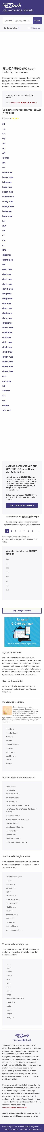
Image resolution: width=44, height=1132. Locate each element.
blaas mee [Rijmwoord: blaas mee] (7, 172)
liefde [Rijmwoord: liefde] (8, 740)
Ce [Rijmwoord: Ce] (3, 240)
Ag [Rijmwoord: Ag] (3, 148)
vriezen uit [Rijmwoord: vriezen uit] (10, 835)
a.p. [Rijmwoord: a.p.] (4, 138)
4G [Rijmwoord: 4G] (3, 129)
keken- (9, 911)
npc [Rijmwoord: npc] (7, 563)
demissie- (10, 888)
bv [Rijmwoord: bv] (3, 221)
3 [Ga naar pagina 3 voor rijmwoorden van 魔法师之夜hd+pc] (15, 531)
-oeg (8, 994)
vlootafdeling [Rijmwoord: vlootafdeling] (11, 831)
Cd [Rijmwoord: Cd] (3, 235)
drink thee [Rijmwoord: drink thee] (7, 352)
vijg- (8, 892)
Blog (7, 1129)
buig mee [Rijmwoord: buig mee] (6, 211)
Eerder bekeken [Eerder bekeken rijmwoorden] (10, 28)
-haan (8, 1010)
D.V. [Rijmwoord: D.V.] (4, 250)
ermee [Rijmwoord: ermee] (5, 405)
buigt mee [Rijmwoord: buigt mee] (7, 216)
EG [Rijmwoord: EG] (3, 395)
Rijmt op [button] (7, 21)
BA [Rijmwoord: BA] (3, 162)
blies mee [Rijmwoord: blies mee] (7, 182)
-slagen (9, 1014)
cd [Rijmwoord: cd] (3, 230)
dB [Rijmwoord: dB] (3, 264)
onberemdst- (11, 915)
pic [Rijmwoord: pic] (7, 581)
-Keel (8, 975)
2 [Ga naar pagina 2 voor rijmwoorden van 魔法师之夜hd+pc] (11, 531)
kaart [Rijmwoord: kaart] (8, 763)
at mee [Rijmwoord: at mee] (5, 158)
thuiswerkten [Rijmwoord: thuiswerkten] (11, 823)
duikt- (8, 880)
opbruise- (10, 884)
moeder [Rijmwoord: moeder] (9, 729)
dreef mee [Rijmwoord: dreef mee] (7, 332)
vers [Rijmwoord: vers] (8, 760)
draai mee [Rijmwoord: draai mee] (7, 323)
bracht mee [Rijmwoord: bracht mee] (8, 196)
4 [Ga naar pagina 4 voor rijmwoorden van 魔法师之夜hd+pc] (19, 531)
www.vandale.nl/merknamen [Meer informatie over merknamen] (14, 1107)
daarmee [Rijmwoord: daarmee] (6, 255)
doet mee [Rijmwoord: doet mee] (7, 313)
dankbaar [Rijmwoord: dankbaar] (10, 756)
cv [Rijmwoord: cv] (3, 245)
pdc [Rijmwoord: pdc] (7, 572)
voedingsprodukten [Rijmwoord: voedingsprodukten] (14, 827)
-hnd (8, 1006)
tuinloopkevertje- (13, 876)
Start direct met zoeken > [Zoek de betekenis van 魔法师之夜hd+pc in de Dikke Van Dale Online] (22, 505)
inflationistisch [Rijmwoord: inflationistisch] (12, 794)
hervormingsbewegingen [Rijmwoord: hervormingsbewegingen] (16, 805)
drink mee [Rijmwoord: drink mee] (7, 347)
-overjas (9, 1017)
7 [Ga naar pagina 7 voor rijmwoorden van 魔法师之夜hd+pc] (32, 531)
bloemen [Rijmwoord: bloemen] (9, 752)
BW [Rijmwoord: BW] (4, 226)
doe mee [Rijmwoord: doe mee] (6, 303)
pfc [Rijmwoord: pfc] (7, 577)
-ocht (8, 991)
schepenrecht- (12, 899)
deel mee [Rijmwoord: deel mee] (6, 274)
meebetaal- (11, 903)
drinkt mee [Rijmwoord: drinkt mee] (7, 357)
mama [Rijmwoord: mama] (8, 737)
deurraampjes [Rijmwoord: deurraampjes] (12, 798)
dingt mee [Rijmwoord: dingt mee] (7, 298)
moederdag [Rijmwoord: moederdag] (11, 733)
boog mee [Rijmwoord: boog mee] (7, 187)
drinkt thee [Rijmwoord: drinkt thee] (7, 361)
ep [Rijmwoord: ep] (3, 400)
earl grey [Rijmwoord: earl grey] (6, 381)
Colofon (23, 1129)
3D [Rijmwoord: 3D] (3, 124)
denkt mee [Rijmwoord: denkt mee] (7, 289)
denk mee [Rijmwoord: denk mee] (7, 284)
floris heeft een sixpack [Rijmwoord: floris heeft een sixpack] (16, 842)
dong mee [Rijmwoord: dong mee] (7, 318)
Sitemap (14, 1129)
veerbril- (9, 918)
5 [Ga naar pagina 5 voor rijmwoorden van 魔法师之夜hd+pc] (24, 531)
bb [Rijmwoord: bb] (3, 167)
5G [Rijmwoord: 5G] (3, 133)
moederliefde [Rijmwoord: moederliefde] (11, 744)
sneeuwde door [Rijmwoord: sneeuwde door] (12, 838)
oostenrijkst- (11, 926)
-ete (7, 987)
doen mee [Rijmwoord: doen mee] (7, 308)
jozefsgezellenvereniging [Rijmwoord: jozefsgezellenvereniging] (16, 819)
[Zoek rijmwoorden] (27, 20)
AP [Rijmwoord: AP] (3, 153)
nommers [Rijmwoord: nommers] (10, 790)
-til (7, 979)
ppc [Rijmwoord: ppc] (7, 585)
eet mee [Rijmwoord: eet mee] (6, 390)
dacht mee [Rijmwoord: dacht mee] (7, 260)
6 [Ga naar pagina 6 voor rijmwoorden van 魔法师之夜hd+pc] (28, 531)
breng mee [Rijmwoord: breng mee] (7, 201)
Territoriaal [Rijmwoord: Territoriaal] (10, 801)
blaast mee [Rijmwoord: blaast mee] (7, 177)
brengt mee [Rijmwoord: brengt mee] (8, 206)
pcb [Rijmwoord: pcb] (7, 568)
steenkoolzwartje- (13, 930)
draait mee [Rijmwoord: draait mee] (7, 327)
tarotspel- (10, 895)
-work (8, 972)
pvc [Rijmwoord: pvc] (7, 590)
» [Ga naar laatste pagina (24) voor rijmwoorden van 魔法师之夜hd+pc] (39, 531)
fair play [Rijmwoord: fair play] (6, 410)
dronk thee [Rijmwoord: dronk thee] (7, 371)
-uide (8, 968)
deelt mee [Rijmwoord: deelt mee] (7, 279)
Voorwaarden (35, 1129)
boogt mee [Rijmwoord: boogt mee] (7, 192)
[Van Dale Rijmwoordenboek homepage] (12, 6)
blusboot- (10, 922)
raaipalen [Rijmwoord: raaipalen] (10, 786)
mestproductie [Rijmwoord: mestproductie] (12, 815)
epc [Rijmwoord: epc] (7, 559)
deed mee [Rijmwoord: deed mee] (7, 269)
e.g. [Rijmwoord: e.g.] (4, 376)
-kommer (10, 1002)
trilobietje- (10, 907)
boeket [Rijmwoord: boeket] (9, 748)
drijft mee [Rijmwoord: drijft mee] (7, 342)
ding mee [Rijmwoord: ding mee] (6, 293)
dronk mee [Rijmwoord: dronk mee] (7, 366)
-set (7, 964)
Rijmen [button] (37, 20)
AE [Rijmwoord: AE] (3, 143)
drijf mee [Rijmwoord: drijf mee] (6, 337)
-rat (7, 983)
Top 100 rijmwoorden (22, 611)
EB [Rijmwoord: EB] (3, 386)
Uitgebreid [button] (35, 28)
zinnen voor (23, 102)
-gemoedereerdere (14, 998)
